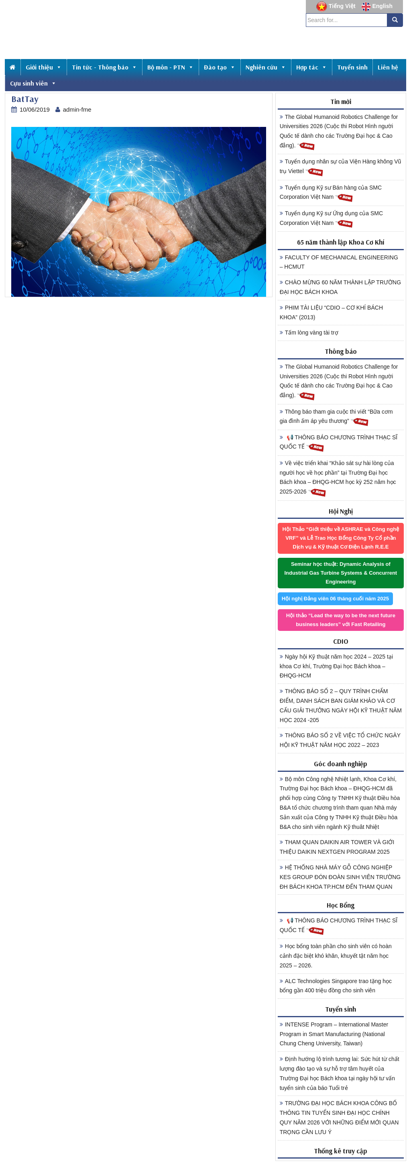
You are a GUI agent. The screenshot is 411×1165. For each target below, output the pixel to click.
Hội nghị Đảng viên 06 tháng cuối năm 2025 (335, 599)
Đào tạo (220, 67)
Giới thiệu (44, 67)
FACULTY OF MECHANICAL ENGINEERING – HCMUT (339, 262)
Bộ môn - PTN (170, 67)
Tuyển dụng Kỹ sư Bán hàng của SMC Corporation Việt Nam (331, 193)
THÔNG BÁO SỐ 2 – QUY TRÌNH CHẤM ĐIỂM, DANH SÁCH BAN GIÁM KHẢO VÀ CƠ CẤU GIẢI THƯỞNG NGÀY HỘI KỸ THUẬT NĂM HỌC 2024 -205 (341, 705)
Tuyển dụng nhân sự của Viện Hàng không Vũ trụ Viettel (340, 167)
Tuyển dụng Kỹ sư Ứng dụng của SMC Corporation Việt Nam (331, 219)
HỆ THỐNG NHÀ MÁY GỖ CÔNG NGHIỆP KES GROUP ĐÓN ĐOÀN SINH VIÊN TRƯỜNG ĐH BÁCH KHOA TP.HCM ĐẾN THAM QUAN (340, 877)
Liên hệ (388, 67)
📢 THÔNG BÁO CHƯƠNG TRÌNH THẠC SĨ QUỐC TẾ (339, 443)
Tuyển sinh (352, 67)
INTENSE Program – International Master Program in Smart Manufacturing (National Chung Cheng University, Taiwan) (334, 1034)
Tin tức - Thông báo (104, 67)
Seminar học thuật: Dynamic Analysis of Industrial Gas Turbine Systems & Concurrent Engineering (340, 573)
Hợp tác (311, 67)
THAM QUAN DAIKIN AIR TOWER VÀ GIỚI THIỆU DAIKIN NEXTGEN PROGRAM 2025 (337, 847)
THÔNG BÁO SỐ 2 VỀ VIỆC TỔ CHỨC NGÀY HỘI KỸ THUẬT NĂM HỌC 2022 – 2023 (340, 740)
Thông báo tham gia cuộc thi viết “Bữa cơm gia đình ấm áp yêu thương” (336, 417)
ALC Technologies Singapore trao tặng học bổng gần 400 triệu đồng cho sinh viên (336, 986)
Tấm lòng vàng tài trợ (309, 332)
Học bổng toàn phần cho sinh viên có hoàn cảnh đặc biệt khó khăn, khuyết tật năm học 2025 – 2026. (336, 956)
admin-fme (77, 109)
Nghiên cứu (266, 67)
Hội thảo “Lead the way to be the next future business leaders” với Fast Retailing (340, 619)
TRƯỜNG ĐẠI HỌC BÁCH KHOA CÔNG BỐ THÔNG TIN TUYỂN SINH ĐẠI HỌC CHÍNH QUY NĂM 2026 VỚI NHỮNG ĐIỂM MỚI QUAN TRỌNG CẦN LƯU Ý (339, 1117)
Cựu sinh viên (33, 83)
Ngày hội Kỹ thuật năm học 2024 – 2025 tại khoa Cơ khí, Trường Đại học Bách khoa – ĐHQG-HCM (336, 666)
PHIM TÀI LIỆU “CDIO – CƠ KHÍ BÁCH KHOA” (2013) (331, 312)
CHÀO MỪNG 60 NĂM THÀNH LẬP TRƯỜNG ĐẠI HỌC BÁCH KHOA (340, 287)
